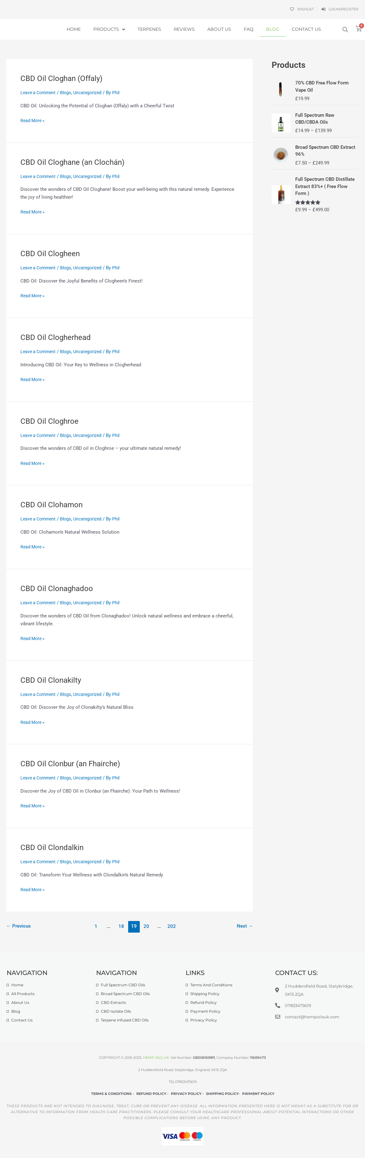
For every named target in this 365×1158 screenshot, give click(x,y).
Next (244, 926)
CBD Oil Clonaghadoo (59, 588)
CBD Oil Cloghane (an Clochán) (75, 162)
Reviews (184, 29)
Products (109, 29)
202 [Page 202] (173, 926)
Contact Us (306, 29)
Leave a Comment (39, 92)
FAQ (248, 29)
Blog (272, 29)
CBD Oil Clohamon (53, 504)
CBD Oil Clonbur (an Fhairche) (73, 763)
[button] (345, 29)
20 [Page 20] (147, 926)
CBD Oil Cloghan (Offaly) (64, 78)
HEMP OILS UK (156, 1057)
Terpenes (149, 29)
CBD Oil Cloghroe (51, 421)
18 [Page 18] (121, 926)
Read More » (33, 120)
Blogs (69, 92)
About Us (219, 29)
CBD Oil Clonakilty (52, 680)
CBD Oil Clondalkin (53, 847)
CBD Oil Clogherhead (57, 337)
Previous (19, 926)
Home (74, 29)
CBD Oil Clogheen (52, 253)
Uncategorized (92, 92)
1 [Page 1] (95, 926)
